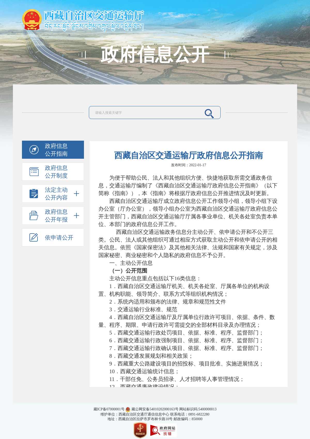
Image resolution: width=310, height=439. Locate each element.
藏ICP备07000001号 (109, 409)
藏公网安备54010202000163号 (155, 409)
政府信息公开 (155, 55)
